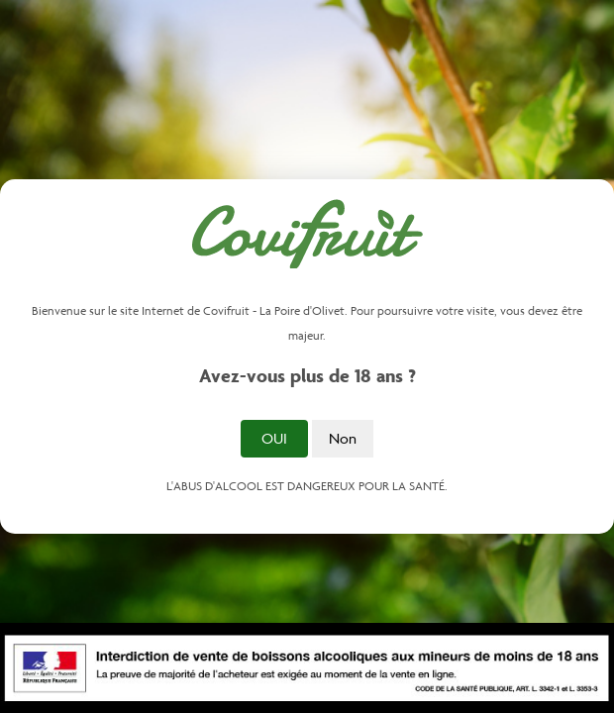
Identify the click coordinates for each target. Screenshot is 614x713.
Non (343, 438)
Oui (274, 438)
